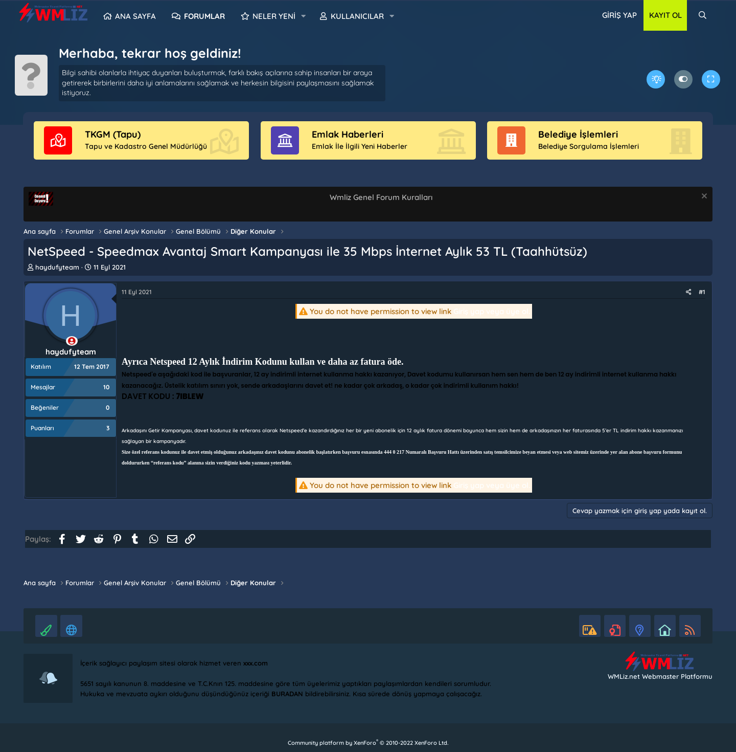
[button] (303, 16)
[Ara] (702, 15)
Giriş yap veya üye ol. (491, 311)
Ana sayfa (135, 16)
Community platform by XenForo (368, 742)
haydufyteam (57, 267)
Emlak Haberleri (347, 134)
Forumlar (204, 16)
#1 (702, 292)
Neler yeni (273, 16)
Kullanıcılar (357, 16)
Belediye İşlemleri (578, 134)
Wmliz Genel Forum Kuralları (381, 197)
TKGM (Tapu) (113, 134)
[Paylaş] (688, 292)
